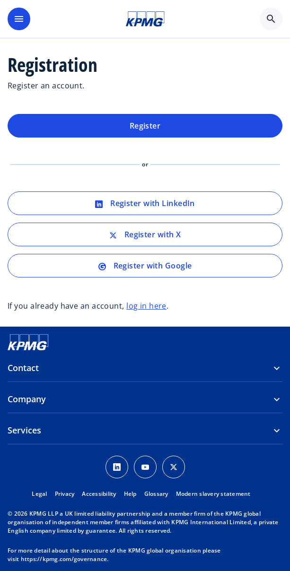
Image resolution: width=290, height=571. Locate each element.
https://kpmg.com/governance (64, 559)
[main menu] (19, 19)
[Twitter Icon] (173, 467)
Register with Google (145, 265)
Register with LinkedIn (145, 203)
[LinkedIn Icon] (116, 467)
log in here (146, 306)
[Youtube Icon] (145, 467)
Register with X (145, 234)
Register (145, 126)
